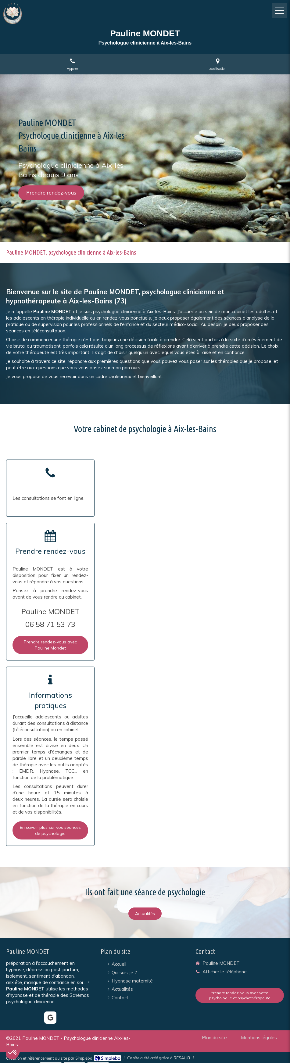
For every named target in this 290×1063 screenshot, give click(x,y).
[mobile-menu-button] (279, 10)
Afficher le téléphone (224, 972)
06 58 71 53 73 (50, 624)
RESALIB (182, 1057)
